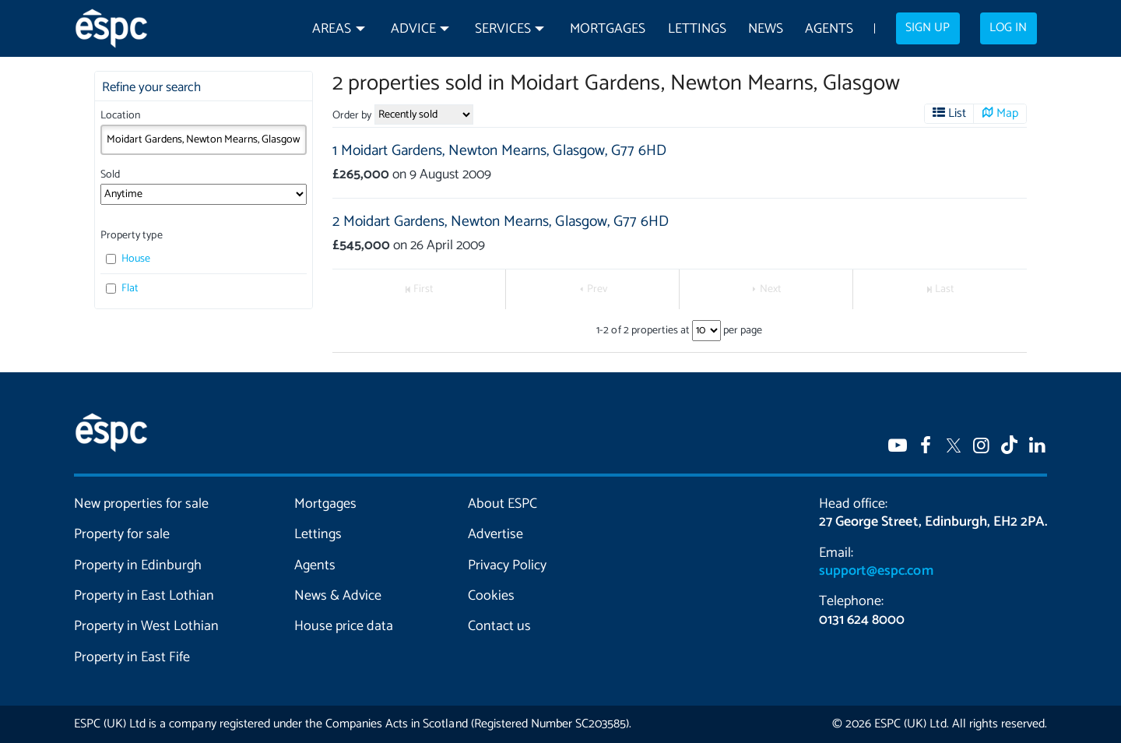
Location (120, 116)
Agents (829, 29)
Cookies (491, 595)
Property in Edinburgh (138, 565)
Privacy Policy (507, 565)
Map (1007, 113)
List (957, 113)
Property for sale (122, 534)
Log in (1008, 28)
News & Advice (337, 595)
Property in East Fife (132, 657)
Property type (131, 236)
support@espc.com (876, 571)
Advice (413, 29)
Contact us (499, 626)
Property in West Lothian (147, 626)
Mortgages (607, 29)
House (128, 259)
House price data (343, 626)
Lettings (697, 29)
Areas (331, 29)
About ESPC (502, 504)
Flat (122, 289)
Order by (351, 116)
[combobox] (203, 139)
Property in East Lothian (144, 595)
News (765, 29)
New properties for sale (141, 504)
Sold (110, 175)
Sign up (927, 28)
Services (503, 29)
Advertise (495, 534)
